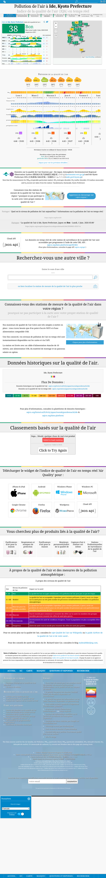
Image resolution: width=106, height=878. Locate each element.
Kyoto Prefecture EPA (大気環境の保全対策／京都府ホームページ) (53, 873)
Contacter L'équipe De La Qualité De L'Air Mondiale (20, 800)
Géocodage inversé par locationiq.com (59, 842)
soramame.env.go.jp (75, 174)
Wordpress (64, 567)
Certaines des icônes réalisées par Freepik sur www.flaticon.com (61, 838)
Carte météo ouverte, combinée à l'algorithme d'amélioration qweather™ (61, 821)
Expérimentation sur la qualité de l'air (20, 815)
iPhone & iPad (18, 549)
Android (41, 549)
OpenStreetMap (90, 57)
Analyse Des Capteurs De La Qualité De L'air (22, 817)
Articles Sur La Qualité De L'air (17, 813)
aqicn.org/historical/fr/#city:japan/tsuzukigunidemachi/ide (52, 441)
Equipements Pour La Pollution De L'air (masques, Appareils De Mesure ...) (19, 833)
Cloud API (87, 567)
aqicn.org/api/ (80, 247)
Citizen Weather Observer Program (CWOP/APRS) (54, 869)
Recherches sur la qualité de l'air (21, 808)
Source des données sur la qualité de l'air (21, 826)
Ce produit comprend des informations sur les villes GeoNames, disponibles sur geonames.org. (61, 816)
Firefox (41, 567)
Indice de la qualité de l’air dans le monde (65, 774)
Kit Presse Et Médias (13, 803)
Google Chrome (18, 567)
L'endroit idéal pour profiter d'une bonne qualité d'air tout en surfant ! (62, 849)
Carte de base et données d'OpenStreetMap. (61, 845)
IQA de (12, 22)
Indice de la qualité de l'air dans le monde (66, 772)
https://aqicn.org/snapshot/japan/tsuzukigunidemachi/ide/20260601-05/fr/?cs (53, 226)
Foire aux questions (13, 821)
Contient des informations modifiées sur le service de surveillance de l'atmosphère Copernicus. (60, 832)
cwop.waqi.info (65, 827)
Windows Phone (64, 549)
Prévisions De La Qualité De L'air (18, 830)
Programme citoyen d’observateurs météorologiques (57, 826)
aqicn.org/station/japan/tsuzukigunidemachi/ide (70, 418)
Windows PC (87, 549)
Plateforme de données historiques (19, 841)
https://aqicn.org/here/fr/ (53, 218)
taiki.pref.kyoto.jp (74, 177)
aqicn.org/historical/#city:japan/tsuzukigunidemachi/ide (69, 415)
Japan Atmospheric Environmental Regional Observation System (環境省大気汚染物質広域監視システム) (53, 871)
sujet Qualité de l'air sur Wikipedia (67, 749)
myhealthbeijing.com (88, 759)
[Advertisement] (53, 309)
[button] (81, 51)
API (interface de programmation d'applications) (17, 838)
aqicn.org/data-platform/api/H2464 (62, 245)
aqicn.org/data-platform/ (53, 444)
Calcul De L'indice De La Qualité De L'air (20, 828)
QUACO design (50, 853)
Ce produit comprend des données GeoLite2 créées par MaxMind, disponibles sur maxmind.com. (60, 810)
